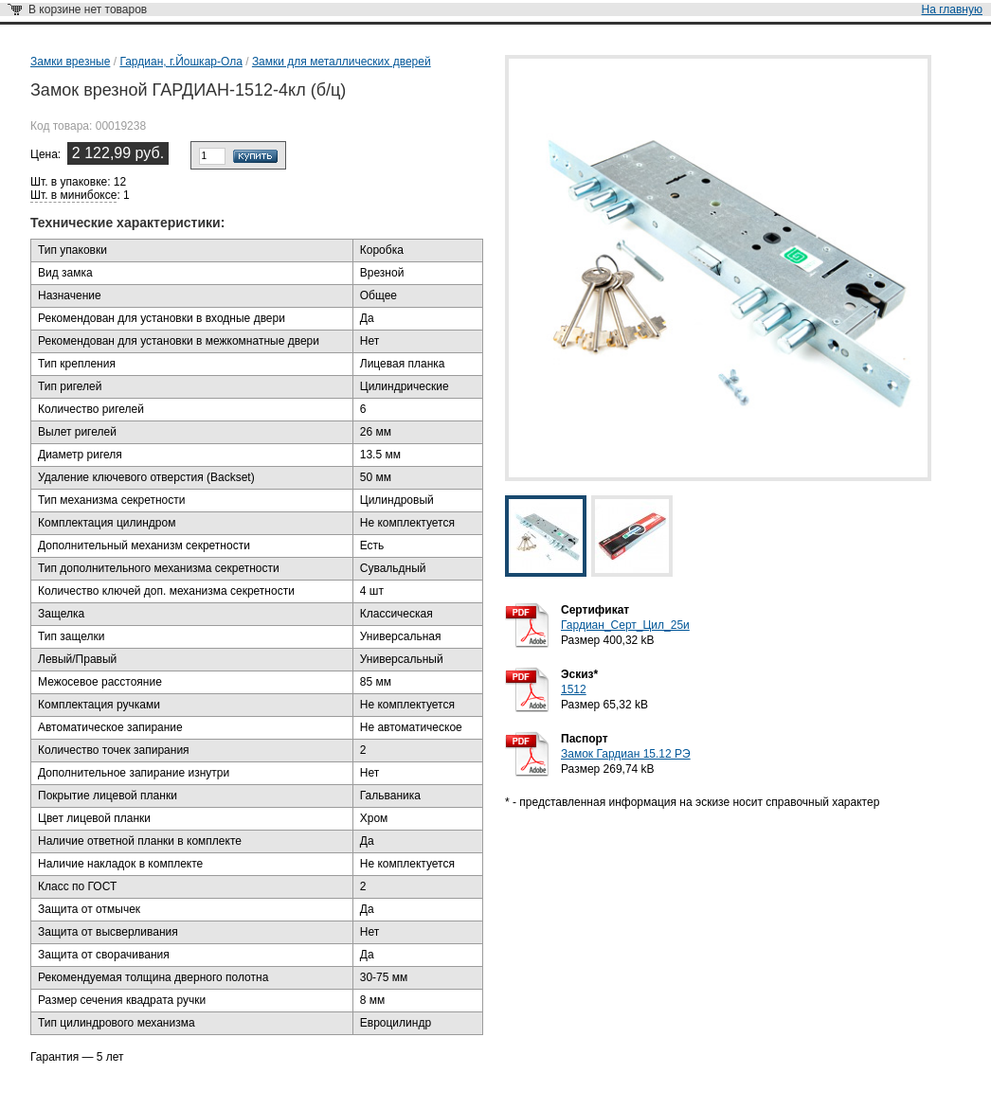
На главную (952, 9)
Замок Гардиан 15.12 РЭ (626, 753)
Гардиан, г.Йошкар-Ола (180, 61)
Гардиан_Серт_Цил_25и (625, 625)
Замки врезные (70, 61)
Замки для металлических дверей (341, 61)
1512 (573, 689)
